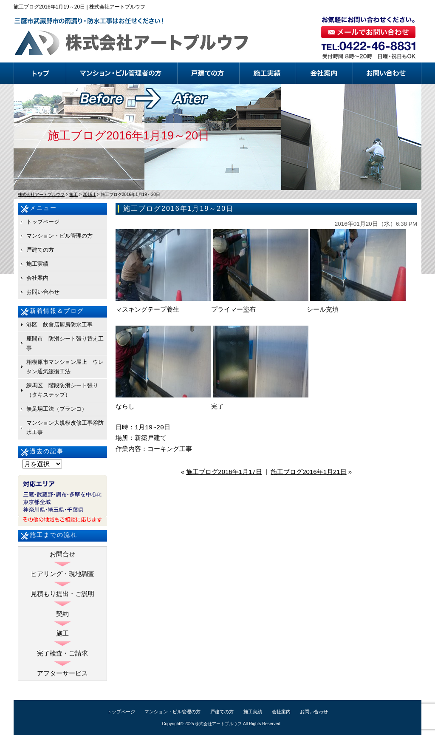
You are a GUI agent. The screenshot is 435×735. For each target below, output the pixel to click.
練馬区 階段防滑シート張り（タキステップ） (62, 390)
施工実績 (268, 73)
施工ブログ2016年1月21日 (308, 471)
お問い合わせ (387, 73)
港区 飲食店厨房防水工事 (59, 324)
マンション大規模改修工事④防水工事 (65, 427)
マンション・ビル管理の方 (122, 73)
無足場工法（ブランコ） (56, 409)
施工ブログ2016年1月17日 (224, 471)
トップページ (40, 73)
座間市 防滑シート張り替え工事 (65, 343)
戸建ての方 (209, 73)
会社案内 (324, 73)
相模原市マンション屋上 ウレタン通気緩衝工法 (65, 367)
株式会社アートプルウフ (218, 723)
